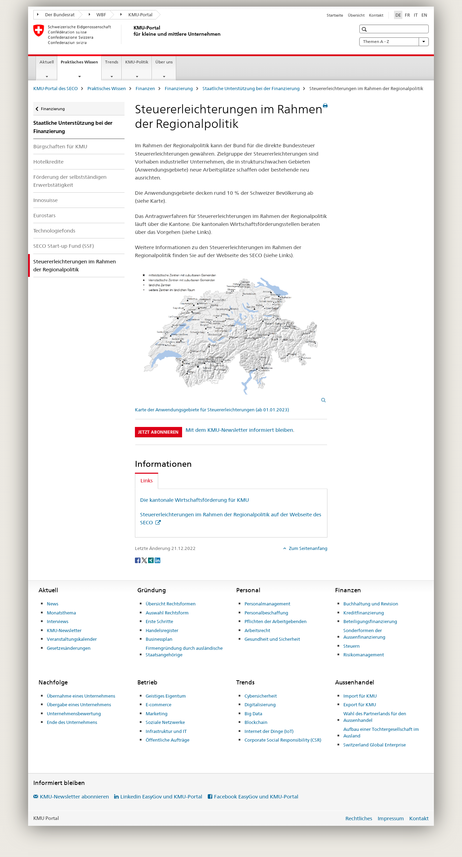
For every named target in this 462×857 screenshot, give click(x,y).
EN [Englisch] (424, 15)
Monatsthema (61, 612)
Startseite (335, 15)
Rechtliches (358, 818)
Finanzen (145, 88)
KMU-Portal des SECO (55, 88)
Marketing (157, 713)
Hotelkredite (48, 161)
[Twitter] (145, 559)
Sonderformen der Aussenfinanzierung (364, 634)
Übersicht (356, 15)
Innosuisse (45, 200)
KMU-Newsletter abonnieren (74, 796)
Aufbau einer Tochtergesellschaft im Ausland (381, 732)
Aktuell (47, 61)
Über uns (164, 61)
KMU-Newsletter (64, 630)
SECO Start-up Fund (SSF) (63, 246)
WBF (97, 14)
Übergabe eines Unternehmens (79, 704)
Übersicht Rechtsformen (171, 603)
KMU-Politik (136, 61)
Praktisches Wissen (81, 64)
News (52, 603)
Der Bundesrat (56, 14)
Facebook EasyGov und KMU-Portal (256, 796)
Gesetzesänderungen (69, 648)
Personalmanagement (267, 603)
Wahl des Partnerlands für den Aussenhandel (374, 717)
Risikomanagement (363, 654)
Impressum (391, 818)
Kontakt (376, 15)
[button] (365, 29)
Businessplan (159, 639)
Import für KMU (360, 696)
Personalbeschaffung (266, 612)
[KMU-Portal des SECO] (132, 34)
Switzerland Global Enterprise (374, 744)
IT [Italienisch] (416, 15)
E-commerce (158, 704)
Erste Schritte (159, 621)
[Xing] (151, 559)
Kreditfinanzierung (363, 612)
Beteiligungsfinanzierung (370, 621)
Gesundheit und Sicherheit (272, 639)
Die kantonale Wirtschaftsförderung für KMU (194, 500)
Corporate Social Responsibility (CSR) (283, 740)
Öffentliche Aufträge (167, 740)
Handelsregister (162, 630)
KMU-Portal (136, 14)
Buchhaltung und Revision (370, 603)
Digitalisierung (260, 704)
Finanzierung (179, 88)
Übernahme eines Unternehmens (81, 696)
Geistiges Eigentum (166, 696)
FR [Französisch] (407, 15)
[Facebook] (138, 559)
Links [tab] (146, 480)
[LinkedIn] (157, 559)
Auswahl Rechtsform (167, 612)
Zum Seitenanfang (307, 548)
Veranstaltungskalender (72, 639)
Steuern (351, 646)
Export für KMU (359, 704)
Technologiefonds (54, 230)
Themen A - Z (394, 41)
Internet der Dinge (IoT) (269, 731)
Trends (111, 61)
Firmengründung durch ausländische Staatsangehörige (184, 651)
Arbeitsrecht (257, 630)
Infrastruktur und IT (166, 731)
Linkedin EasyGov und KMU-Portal (161, 796)
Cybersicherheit (261, 696)
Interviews (57, 621)
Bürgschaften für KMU (60, 146)
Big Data (253, 713)
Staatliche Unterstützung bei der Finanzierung (251, 88)
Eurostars (44, 215)
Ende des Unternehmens (72, 722)
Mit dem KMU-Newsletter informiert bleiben (239, 430)
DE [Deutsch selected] (398, 15)
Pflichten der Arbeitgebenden (276, 621)
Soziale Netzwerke (165, 722)
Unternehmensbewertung (74, 713)
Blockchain (256, 722)
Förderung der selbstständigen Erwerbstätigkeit (69, 181)
